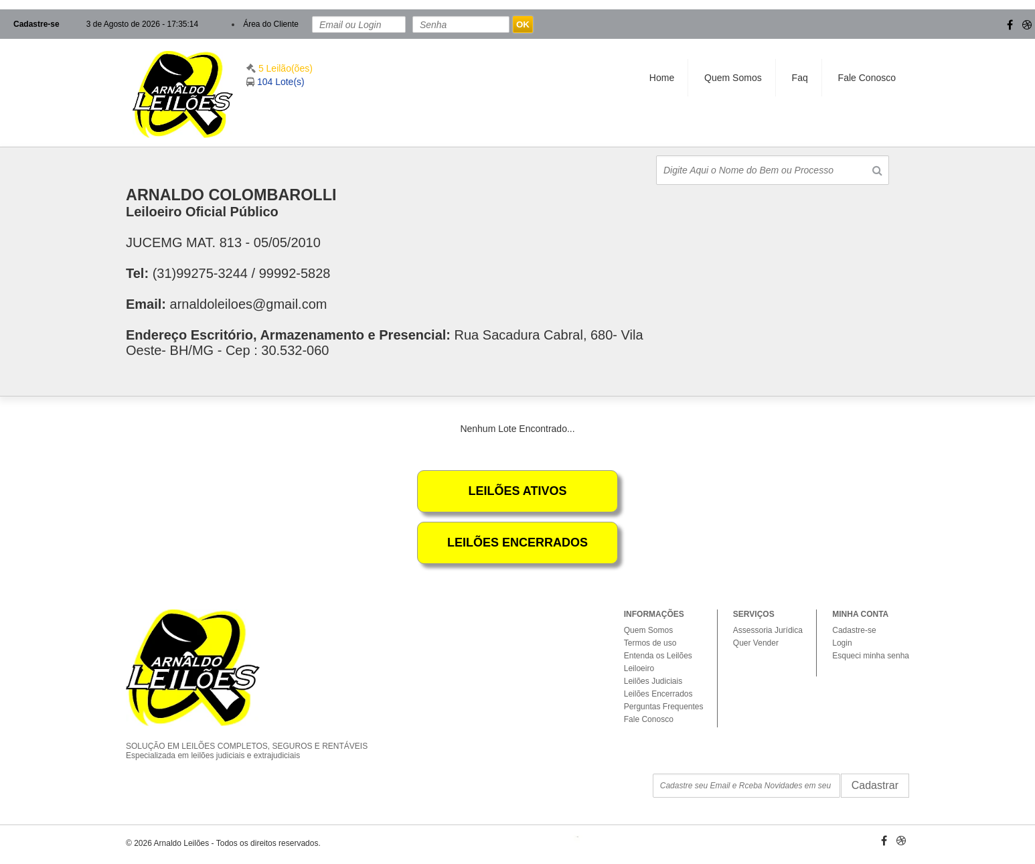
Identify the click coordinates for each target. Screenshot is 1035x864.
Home (661, 77)
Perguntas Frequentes (664, 706)
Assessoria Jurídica (768, 630)
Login (842, 643)
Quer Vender (756, 643)
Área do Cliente (271, 24)
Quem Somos (733, 77)
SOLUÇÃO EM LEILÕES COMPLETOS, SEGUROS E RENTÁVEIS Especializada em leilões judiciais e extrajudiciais (256, 739)
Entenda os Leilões (658, 655)
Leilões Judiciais (653, 681)
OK (523, 24)
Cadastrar (875, 785)
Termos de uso (650, 643)
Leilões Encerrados (658, 694)
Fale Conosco (867, 77)
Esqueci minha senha (870, 655)
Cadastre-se (36, 24)
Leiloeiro (639, 668)
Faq (800, 77)
